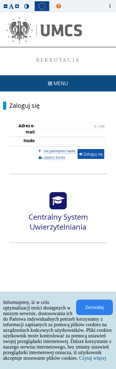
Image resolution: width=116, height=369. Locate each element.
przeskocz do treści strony (1, 1)
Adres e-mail (27, 129)
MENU (58, 83)
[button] (5, 6)
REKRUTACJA (58, 60)
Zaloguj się (24, 106)
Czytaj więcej (92, 358)
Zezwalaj (94, 307)
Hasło (29, 140)
